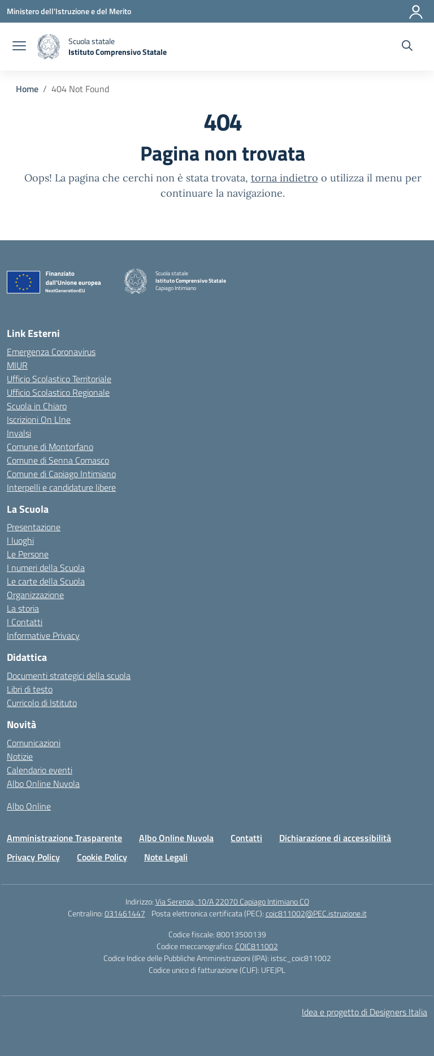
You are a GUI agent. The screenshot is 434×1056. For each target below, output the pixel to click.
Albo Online (29, 806)
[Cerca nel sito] (407, 47)
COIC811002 (256, 946)
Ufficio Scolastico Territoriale (59, 379)
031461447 (125, 913)
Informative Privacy (43, 635)
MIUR (17, 365)
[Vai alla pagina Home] (27, 89)
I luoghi (20, 540)
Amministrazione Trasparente (64, 838)
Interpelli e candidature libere (61, 487)
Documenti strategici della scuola (69, 675)
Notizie (20, 756)
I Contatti (24, 622)
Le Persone (28, 554)
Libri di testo (30, 689)
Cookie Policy (102, 857)
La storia (23, 608)
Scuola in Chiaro (37, 406)
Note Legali (166, 857)
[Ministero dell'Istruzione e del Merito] (69, 11)
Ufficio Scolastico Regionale (58, 392)
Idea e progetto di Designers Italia (364, 1012)
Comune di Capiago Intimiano (61, 474)
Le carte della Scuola (46, 581)
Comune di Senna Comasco (58, 460)
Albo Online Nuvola (43, 783)
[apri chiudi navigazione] (19, 47)
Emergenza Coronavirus (51, 351)
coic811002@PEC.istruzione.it (316, 913)
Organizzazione (35, 594)
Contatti (246, 838)
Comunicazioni (33, 743)
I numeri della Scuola (46, 567)
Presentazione (33, 527)
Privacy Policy (33, 857)
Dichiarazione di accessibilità (335, 838)
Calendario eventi (39, 770)
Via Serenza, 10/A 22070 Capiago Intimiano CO (232, 901)
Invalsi (19, 433)
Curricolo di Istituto (42, 702)
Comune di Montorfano (50, 446)
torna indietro (284, 177)
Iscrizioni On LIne (39, 419)
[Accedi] (416, 11)
